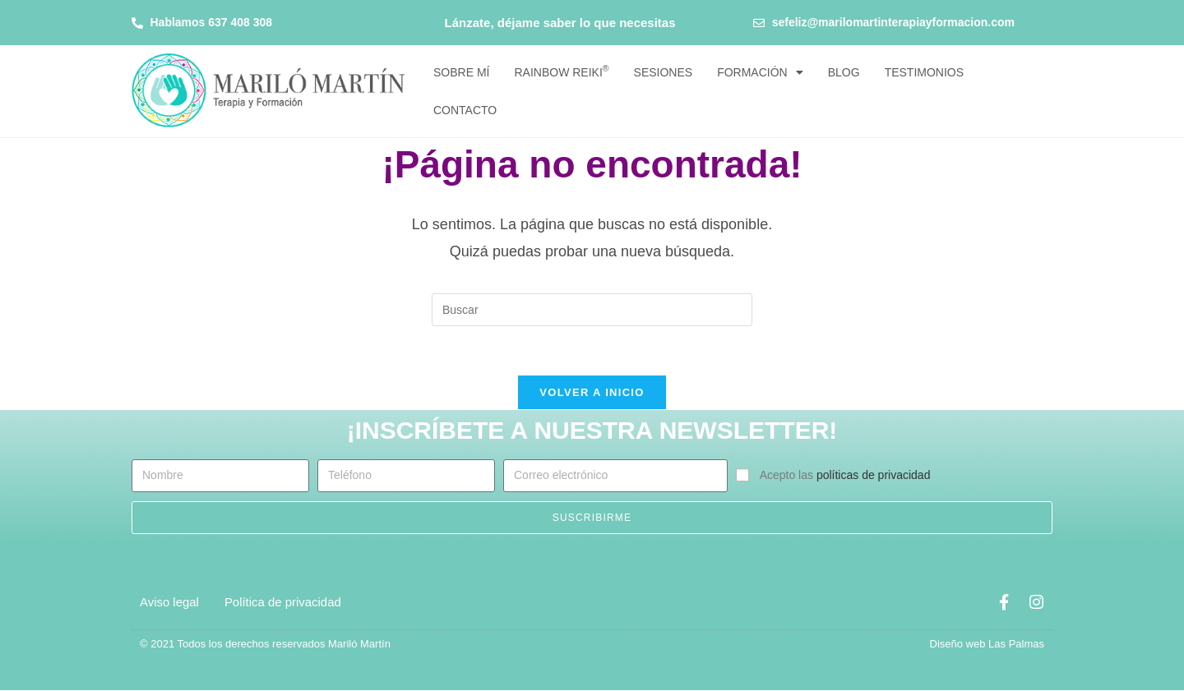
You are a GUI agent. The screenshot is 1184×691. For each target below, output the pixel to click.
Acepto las (845, 476)
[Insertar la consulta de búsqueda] (592, 309)
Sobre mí (461, 72)
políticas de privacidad (873, 476)
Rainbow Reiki (561, 71)
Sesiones (663, 72)
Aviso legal (169, 603)
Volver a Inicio (591, 393)
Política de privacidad (283, 603)
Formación (760, 72)
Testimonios (924, 72)
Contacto (465, 110)
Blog (844, 72)
